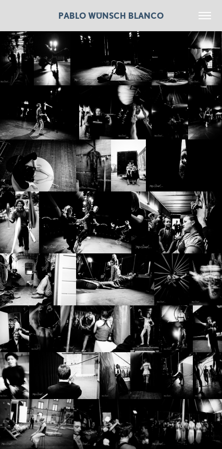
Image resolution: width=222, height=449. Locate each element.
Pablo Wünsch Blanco (111, 15)
